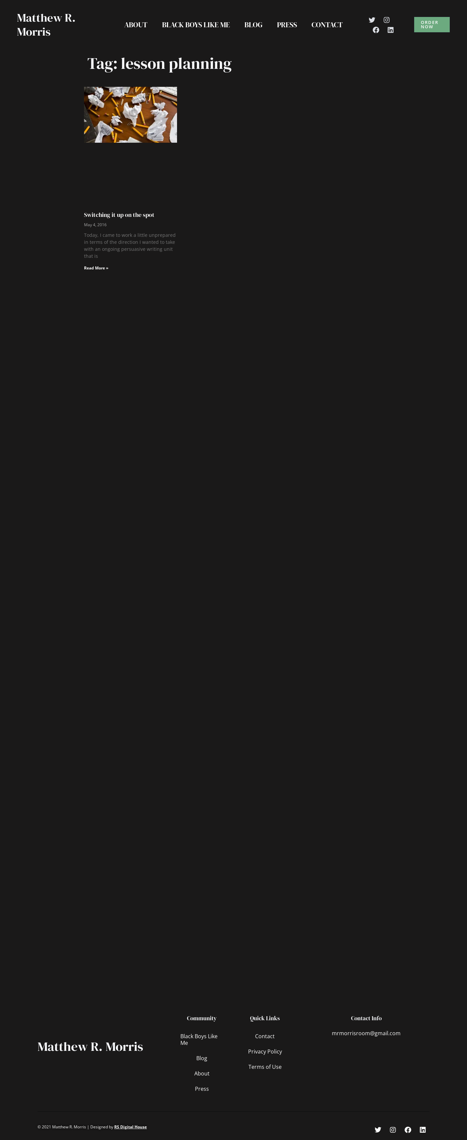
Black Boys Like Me (196, 25)
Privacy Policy (265, 1051)
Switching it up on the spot (119, 215)
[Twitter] (372, 20)
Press (287, 25)
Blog (253, 25)
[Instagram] (386, 20)
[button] (432, 25)
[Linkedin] (390, 30)
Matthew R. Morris (46, 25)
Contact (327, 25)
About (135, 25)
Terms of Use (265, 1066)
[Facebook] (376, 30)
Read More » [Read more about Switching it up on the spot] (96, 268)
